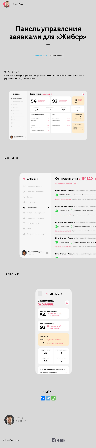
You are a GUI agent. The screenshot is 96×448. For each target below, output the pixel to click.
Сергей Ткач (9, 440)
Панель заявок (56, 56)
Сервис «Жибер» (40, 56)
